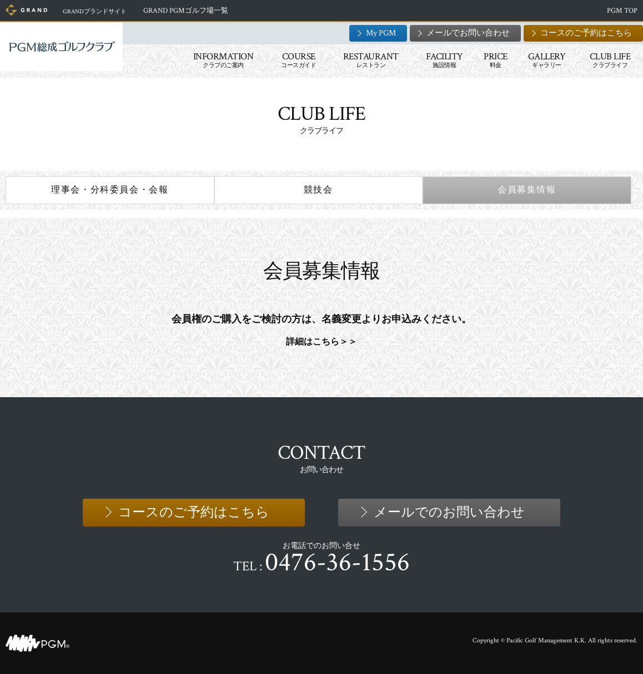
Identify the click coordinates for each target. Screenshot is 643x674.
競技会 (318, 190)
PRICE (496, 59)
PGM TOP (622, 11)
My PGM (381, 33)
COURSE (298, 59)
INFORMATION (223, 59)
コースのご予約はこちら (586, 33)
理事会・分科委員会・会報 (109, 190)
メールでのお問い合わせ (449, 512)
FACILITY (444, 59)
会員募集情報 (527, 190)
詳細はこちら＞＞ (321, 340)
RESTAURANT (371, 59)
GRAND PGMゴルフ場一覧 (197, 11)
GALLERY (547, 59)
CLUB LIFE (610, 59)
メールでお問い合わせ (468, 33)
